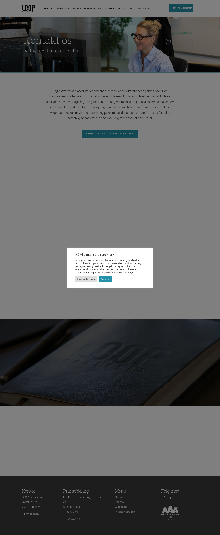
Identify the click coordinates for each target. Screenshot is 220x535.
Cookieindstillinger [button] (86, 279)
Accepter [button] (105, 279)
